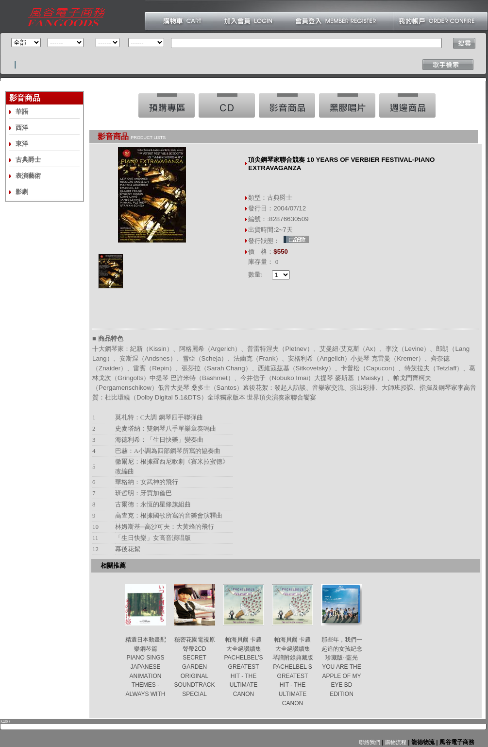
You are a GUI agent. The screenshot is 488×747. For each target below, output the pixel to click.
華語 (22, 111)
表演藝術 (28, 175)
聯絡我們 (369, 742)
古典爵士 (28, 159)
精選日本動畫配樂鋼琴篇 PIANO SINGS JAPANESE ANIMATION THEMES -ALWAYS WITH (145, 666)
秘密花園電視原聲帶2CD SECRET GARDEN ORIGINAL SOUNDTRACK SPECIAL (194, 666)
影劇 (22, 191)
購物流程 (395, 742)
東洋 (22, 143)
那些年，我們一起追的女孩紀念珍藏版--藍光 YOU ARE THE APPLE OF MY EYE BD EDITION (341, 666)
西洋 (22, 127)
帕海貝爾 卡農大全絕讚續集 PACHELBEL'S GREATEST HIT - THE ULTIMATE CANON (243, 666)
